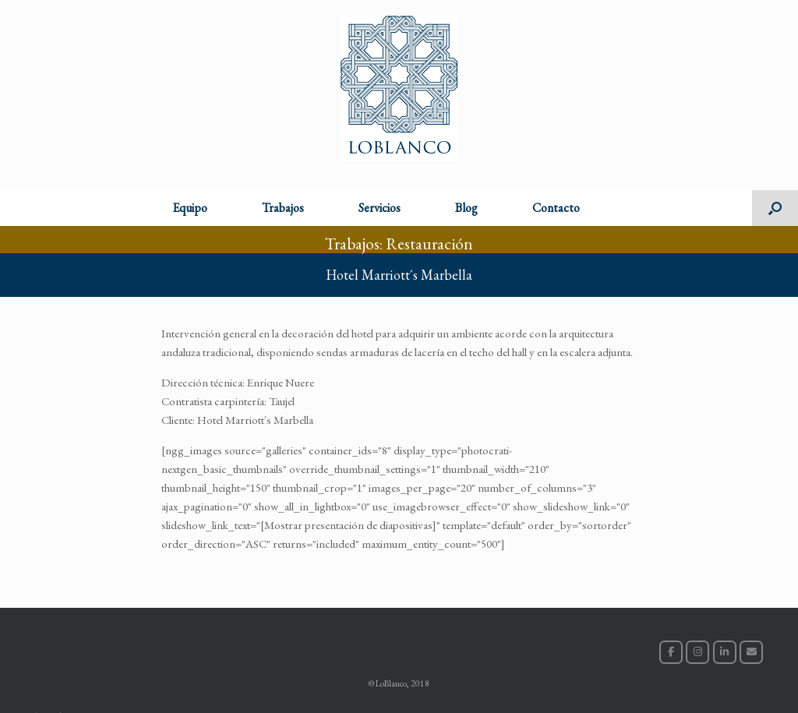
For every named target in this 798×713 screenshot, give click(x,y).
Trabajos (283, 207)
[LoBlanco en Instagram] (697, 652)
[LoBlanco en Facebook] (671, 652)
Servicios (379, 207)
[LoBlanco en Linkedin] (724, 652)
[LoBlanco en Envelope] (751, 652)
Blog (466, 207)
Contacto (556, 207)
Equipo (189, 207)
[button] (775, 208)
